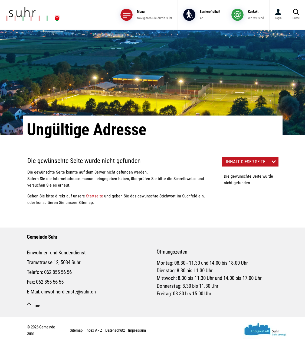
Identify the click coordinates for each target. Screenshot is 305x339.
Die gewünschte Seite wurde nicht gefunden (248, 179)
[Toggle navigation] (146, 15)
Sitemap (76, 330)
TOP (33, 306)
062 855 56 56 (58, 272)
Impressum (137, 330)
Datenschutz (115, 330)
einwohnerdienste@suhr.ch (68, 292)
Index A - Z (94, 330)
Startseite (94, 196)
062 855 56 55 (50, 282)
